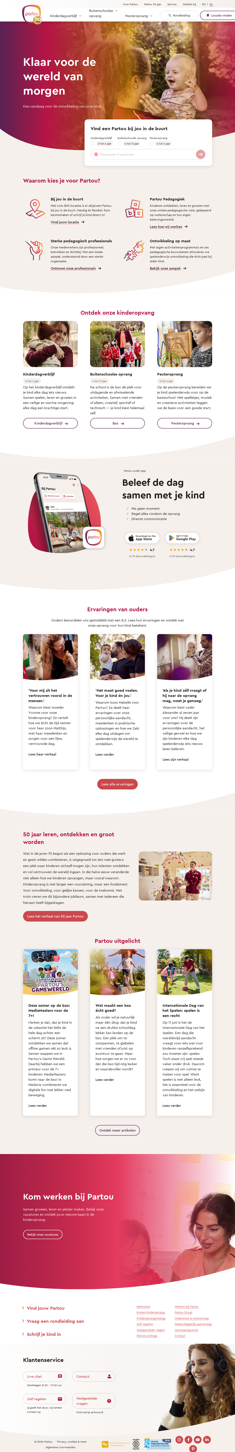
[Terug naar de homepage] (30, 12)
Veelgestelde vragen (151, 1330)
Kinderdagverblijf (63, 16)
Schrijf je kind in (44, 1334)
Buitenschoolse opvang (101, 13)
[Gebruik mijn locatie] (96, 154)
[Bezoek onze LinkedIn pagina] (207, 1440)
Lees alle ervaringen (117, 784)
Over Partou (130, 4)
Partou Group (183, 1312)
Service (172, 4)
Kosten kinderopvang (151, 1312)
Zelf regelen (145, 1324)
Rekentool (143, 1306)
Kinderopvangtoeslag (151, 1318)
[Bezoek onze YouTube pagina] (198, 1440)
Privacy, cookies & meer (72, 1441)
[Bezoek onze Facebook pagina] (188, 1440)
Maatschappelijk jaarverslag (193, 1324)
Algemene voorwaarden (61, 1447)
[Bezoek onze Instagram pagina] (179, 1440)
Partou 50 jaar (152, 4)
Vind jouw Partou (46, 1308)
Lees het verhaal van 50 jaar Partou (55, 916)
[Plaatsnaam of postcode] (148, 154)
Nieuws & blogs (147, 1336)
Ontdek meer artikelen (117, 1130)
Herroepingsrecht (186, 1330)
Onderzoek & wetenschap (192, 1318)
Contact (180, 1336)
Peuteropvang (136, 16)
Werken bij (189, 4)
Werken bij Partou (186, 1306)
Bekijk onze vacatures (42, 1234)
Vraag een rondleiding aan (55, 1321)
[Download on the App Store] (142, 538)
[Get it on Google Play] (182, 538)
